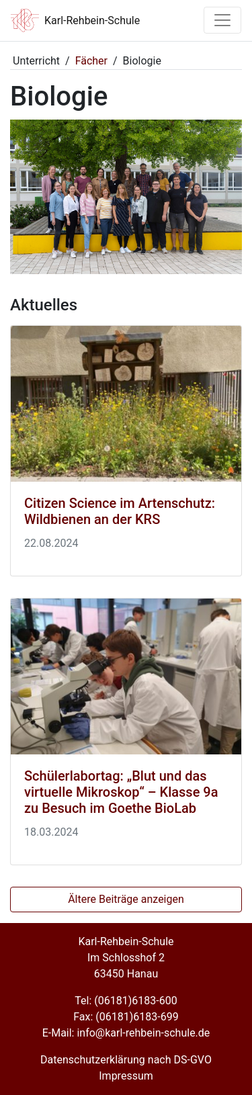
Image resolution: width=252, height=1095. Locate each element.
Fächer (91, 60)
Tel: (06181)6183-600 (126, 1000)
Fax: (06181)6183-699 (125, 1016)
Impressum (126, 1075)
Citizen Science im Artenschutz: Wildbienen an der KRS (119, 511)
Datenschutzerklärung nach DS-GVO (126, 1059)
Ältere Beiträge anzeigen (126, 899)
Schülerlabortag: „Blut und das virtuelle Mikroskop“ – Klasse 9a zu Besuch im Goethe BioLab (121, 792)
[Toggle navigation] (222, 20)
